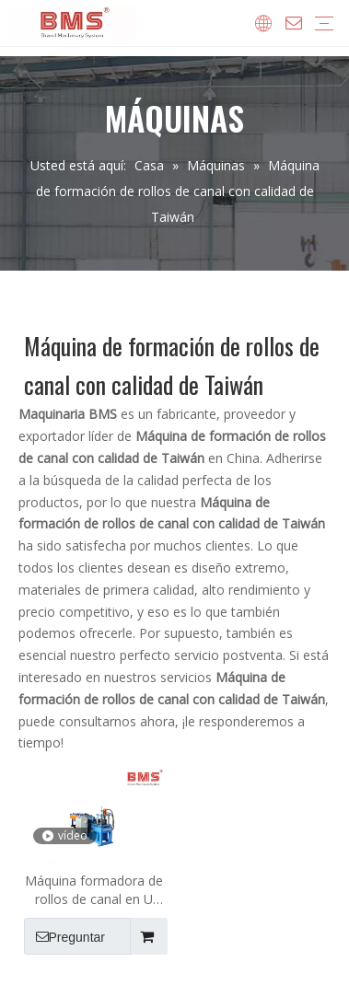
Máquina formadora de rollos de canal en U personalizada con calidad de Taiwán (94, 890)
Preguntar (64, 936)
